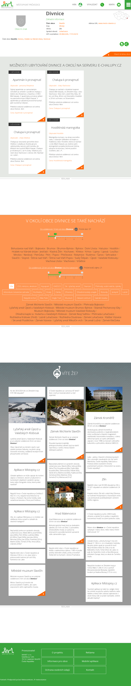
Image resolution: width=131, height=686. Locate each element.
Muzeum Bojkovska (44, 310)
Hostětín (114, 248)
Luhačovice (63, 31)
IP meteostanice (40, 680)
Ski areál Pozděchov (23, 320)
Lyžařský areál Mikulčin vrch (68, 320)
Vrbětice (81, 261)
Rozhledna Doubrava (71, 317)
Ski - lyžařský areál (72, 286)
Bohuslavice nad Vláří (22, 248)
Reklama (90, 652)
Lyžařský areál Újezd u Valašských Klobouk (31, 307)
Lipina (96, 251)
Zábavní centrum (84, 298)
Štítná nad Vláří (39, 257)
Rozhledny (37, 292)
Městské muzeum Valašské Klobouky (75, 310)
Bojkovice (40, 248)
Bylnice (79, 248)
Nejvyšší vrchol (30, 298)
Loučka (114, 251)
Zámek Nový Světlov (79, 314)
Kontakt (90, 669)
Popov (55, 254)
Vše (11, 286)
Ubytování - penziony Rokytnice (22, 85)
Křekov (79, 251)
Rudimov (90, 254)
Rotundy (104, 292)
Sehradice (111, 254)
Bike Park (44, 298)
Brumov (51, 248)
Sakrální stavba (101, 298)
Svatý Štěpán (81, 257)
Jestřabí (44, 251)
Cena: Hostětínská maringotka (60, 160)
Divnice (55, 13)
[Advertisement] (65, 197)
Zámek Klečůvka (111, 320)
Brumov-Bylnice (65, 248)
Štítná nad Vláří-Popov (61, 257)
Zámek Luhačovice (93, 317)
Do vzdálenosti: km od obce (56, 229)
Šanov (100, 254)
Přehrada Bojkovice (94, 304)
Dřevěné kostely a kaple (86, 292)
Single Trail (56, 298)
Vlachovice (69, 261)
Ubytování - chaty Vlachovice (59, 85)
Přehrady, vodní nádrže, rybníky (108, 286)
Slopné (25, 257)
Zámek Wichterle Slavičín (39, 304)
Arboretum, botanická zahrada (16, 292)
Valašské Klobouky (108, 257)
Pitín (48, 254)
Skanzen (87, 286)
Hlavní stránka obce (122, 54)
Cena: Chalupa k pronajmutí (20, 165)
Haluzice (103, 248)
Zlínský (61, 26)
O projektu (57, 652)
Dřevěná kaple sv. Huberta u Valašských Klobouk (41, 314)
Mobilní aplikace (90, 661)
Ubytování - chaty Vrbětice (20, 138)
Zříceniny (69, 292)
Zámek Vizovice (43, 320)
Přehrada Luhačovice (103, 314)
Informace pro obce (57, 661)
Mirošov (18, 254)
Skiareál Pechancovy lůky (107, 307)
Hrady (48, 292)
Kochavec (69, 251)
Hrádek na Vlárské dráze (33, 39)
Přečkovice (66, 254)
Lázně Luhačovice (48, 317)
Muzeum (68, 298)
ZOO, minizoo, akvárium (27, 286)
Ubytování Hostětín (56, 133)
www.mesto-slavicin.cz (107, 23)
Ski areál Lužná (92, 320)
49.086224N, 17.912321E (68, 34)
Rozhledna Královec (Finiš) (23, 317)
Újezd (93, 257)
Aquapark (45, 286)
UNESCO (57, 286)
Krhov (88, 251)
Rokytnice (79, 254)
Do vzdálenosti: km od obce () (53, 267)
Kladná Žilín (56, 251)
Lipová (105, 251)
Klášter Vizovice (113, 317)
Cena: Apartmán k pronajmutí (21, 113)
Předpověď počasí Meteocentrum (20, 680)
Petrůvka (39, 254)
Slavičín (62, 23)
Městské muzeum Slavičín (68, 304)
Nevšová (47, 39)
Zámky (58, 292)
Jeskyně (115, 292)
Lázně (124, 292)
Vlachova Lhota (54, 261)
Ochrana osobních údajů (57, 669)
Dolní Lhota (91, 248)
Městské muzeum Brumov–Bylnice (74, 307)
